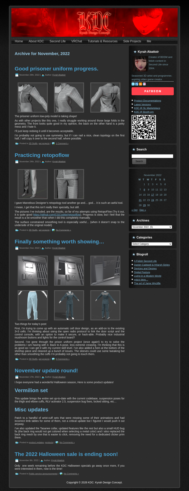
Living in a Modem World (147, 275)
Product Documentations (147, 100)
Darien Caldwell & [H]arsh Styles (152, 264)
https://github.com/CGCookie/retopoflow (56, 214)
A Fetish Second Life (145, 261)
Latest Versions (142, 104)
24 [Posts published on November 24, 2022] (152, 200)
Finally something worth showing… (59, 242)
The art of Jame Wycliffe (147, 283)
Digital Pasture (142, 272)
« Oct (134, 210)
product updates (36, 442)
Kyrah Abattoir (59, 75)
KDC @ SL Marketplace (147, 108)
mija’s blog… (141, 279)
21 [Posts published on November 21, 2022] (140, 200)
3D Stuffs (33, 143)
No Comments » (63, 230)
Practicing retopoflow (42, 155)
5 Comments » (63, 359)
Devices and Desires (145, 268)
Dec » (143, 210)
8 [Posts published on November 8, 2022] (144, 189)
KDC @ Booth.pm (144, 111)
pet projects (44, 143)
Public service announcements (43, 474)
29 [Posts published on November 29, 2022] (144, 205)
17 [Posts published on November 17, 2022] (152, 194)
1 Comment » (62, 143)
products (49, 442)
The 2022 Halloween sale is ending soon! (66, 454)
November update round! (46, 370)
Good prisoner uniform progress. (56, 69)
